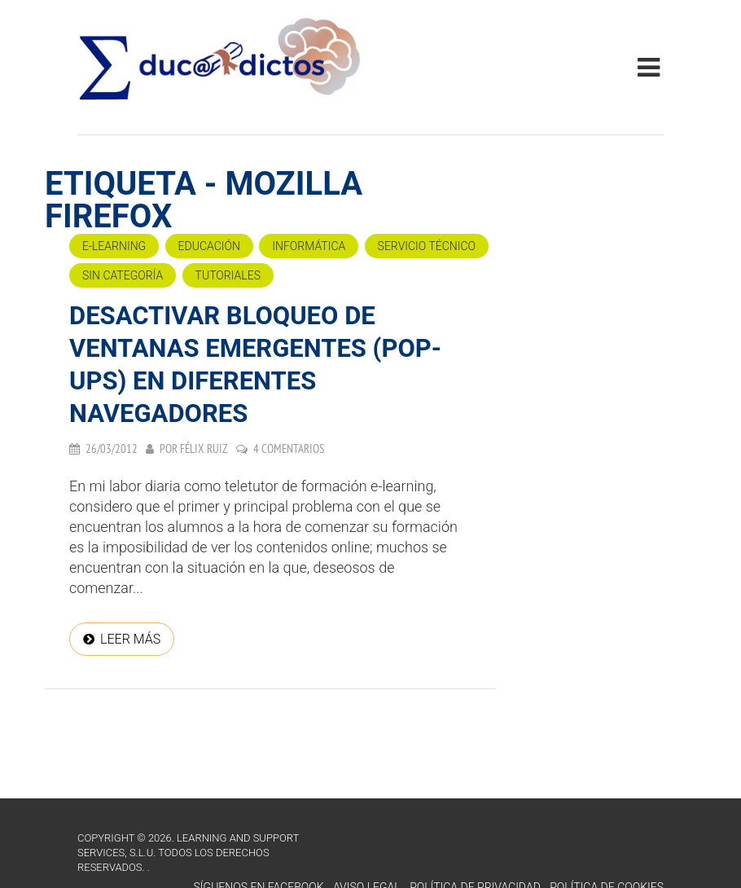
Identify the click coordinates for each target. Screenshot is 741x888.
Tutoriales (228, 275)
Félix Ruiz (204, 448)
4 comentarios (288, 448)
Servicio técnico (427, 246)
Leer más (130, 639)
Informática (308, 246)
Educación (209, 246)
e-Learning (114, 246)
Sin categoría (122, 275)
